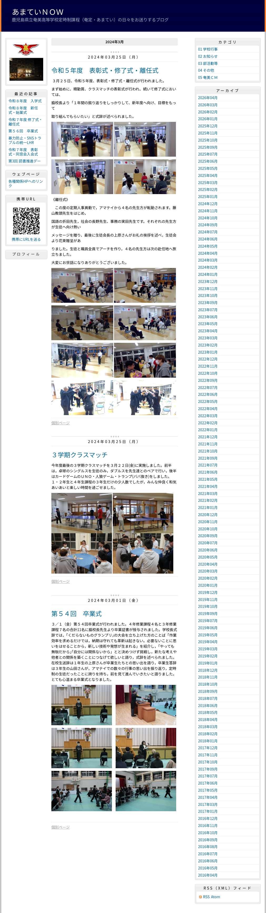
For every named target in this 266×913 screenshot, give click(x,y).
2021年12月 (208, 436)
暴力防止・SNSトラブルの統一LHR (24, 140)
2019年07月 (208, 620)
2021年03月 (208, 493)
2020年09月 (208, 535)
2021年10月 (208, 451)
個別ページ (60, 422)
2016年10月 (208, 832)
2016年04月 (208, 875)
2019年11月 (208, 599)
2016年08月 (208, 846)
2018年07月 (208, 698)
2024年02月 (208, 267)
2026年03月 (208, 104)
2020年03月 (208, 571)
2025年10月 (208, 140)
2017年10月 (208, 762)
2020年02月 (208, 578)
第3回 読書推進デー (24, 161)
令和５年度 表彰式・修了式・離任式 (105, 70)
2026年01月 (208, 118)
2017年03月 (208, 804)
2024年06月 (208, 239)
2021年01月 (208, 507)
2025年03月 (208, 182)
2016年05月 (208, 868)
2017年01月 (208, 811)
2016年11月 (208, 825)
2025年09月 (208, 147)
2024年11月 (208, 210)
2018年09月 (208, 691)
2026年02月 (208, 111)
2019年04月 (208, 641)
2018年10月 (208, 684)
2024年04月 (208, 253)
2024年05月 (208, 246)
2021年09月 (208, 458)
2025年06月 (208, 161)
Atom (215, 896)
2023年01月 (208, 352)
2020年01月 (208, 585)
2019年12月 (208, 592)
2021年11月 (208, 443)
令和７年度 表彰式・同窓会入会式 (23, 152)
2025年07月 (208, 154)
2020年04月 (208, 564)
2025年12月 (208, 125)
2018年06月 (208, 705)
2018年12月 (208, 670)
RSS (206, 896)
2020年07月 (208, 542)
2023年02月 (208, 345)
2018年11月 (208, 677)
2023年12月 (208, 281)
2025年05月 (208, 168)
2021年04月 (208, 486)
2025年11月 (208, 133)
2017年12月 (208, 747)
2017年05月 (208, 790)
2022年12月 (208, 359)
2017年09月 (208, 769)
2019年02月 (208, 656)
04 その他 (206, 70)
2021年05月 (208, 479)
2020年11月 (208, 521)
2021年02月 (208, 500)
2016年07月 (208, 853)
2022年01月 (208, 429)
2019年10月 (208, 606)
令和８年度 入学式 (25, 100)
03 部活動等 (208, 63)
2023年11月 (208, 288)
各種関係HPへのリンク (25, 183)
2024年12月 (208, 203)
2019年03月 (208, 648)
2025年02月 (208, 189)
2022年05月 (208, 401)
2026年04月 (208, 97)
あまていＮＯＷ (37, 11)
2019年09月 (208, 613)
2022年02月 (208, 422)
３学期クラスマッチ (79, 454)
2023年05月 (208, 323)
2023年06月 (208, 316)
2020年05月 (208, 557)
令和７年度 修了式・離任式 (25, 122)
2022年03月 (208, 415)
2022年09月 (208, 380)
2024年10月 (208, 217)
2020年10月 (208, 528)
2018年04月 (208, 719)
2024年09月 (208, 224)
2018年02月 (208, 733)
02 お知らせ (208, 56)
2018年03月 (208, 726)
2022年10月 (208, 373)
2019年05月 (208, 634)
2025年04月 (208, 175)
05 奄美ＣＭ (208, 77)
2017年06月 (208, 783)
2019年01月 (208, 663)
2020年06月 (208, 549)
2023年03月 (208, 337)
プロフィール (26, 254)
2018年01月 (208, 740)
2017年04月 (208, 797)
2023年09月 (208, 302)
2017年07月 (208, 776)
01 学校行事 (208, 49)
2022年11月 (208, 366)
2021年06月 (208, 472)
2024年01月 (208, 274)
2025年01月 (208, 196)
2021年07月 (208, 465)
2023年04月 (208, 330)
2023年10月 (208, 295)
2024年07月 (208, 231)
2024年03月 (208, 260)
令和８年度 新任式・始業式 (23, 110)
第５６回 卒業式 (23, 130)
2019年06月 (208, 627)
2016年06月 (208, 860)
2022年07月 (208, 387)
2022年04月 (208, 408)
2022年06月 (208, 394)
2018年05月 (208, 712)
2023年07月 (208, 309)
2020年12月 (208, 514)
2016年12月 (208, 818)
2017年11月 (208, 754)
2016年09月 (208, 839)
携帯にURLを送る (26, 239)
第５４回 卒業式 (76, 613)
